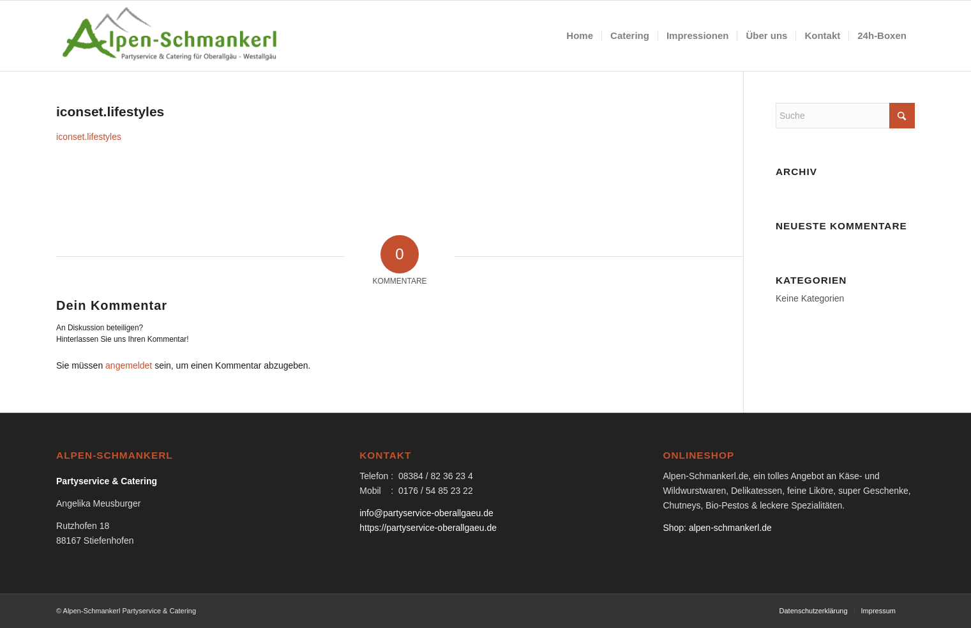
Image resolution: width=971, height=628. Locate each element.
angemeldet (128, 365)
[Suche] (845, 115)
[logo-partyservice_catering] (170, 36)
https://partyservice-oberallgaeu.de (428, 528)
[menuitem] (579, 36)
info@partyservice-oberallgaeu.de (426, 513)
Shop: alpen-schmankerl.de (717, 528)
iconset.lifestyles (88, 137)
